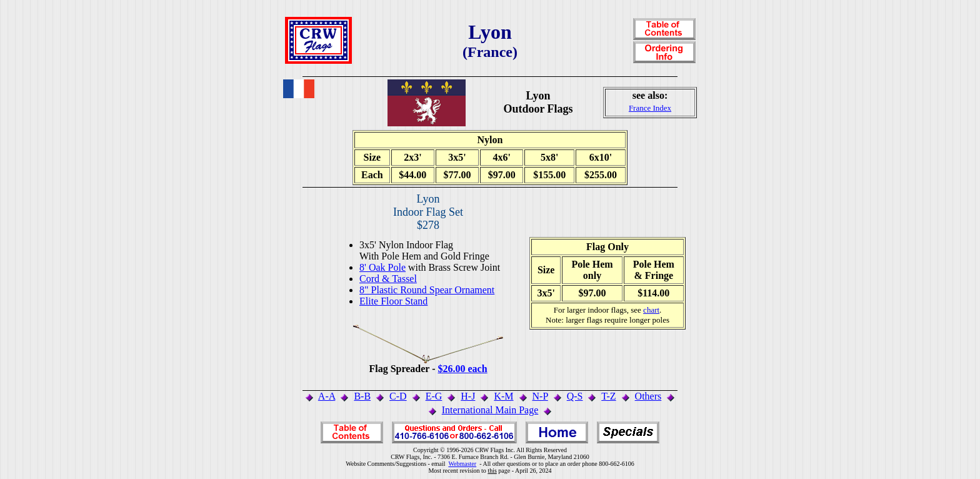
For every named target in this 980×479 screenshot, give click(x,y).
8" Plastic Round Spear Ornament (426, 290)
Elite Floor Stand (393, 301)
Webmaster (462, 463)
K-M (503, 396)
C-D (398, 396)
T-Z (608, 396)
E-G (434, 396)
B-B (362, 396)
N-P (540, 396)
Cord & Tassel (388, 278)
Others (648, 396)
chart (651, 310)
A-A (327, 396)
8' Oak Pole (382, 267)
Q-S (575, 396)
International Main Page (490, 410)
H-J (468, 396)
